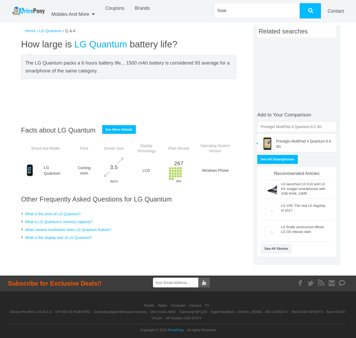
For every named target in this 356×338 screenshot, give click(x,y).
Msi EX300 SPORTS (307, 312)
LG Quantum (50, 30)
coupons (114, 8)
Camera (195, 305)
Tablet (163, 305)
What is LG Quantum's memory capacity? (59, 222)
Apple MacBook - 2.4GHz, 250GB (236, 312)
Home (30, 30)
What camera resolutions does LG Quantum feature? (68, 230)
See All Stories (276, 249)
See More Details (119, 129)
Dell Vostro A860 (163, 312)
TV (207, 305)
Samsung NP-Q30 (193, 312)
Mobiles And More (73, 14)
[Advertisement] (129, 102)
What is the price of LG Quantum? (53, 214)
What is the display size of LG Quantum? (58, 238)
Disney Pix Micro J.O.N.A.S (31, 312)
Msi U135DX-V (276, 312)
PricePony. (176, 330)
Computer (179, 305)
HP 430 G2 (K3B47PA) (72, 312)
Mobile (149, 305)
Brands (142, 8)
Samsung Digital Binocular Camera (120, 312)
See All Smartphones (277, 159)
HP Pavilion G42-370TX (183, 318)
